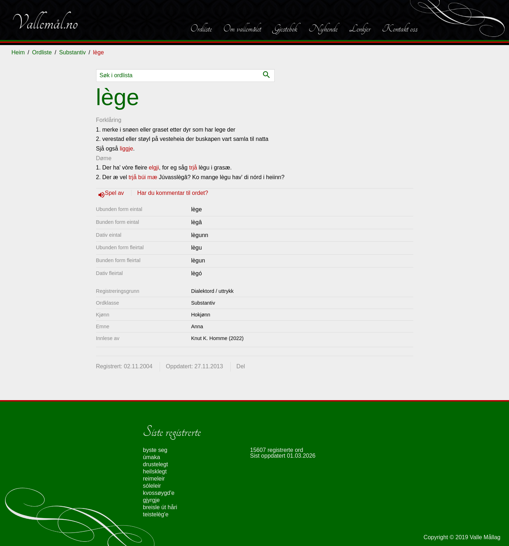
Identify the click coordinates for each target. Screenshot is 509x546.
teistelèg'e (156, 514)
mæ (153, 177)
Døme (104, 158)
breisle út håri (160, 507)
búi (142, 177)
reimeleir (154, 479)
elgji (154, 167)
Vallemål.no (44, 22)
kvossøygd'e (158, 493)
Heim (18, 52)
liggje (126, 149)
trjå (193, 167)
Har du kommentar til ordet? (172, 193)
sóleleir (152, 486)
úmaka (151, 457)
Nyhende (323, 28)
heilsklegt (155, 471)
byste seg (155, 450)
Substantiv (72, 52)
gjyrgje (151, 500)
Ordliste (201, 28)
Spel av (115, 193)
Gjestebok (285, 28)
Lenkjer (359, 28)
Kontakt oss (400, 28)
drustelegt (155, 464)
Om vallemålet (242, 28)
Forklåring (108, 120)
